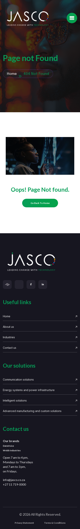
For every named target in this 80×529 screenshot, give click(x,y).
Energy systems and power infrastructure (40, 390)
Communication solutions (40, 379)
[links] (40, 261)
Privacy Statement (24, 522)
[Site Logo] (28, 18)
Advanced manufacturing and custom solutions (40, 411)
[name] (72, 18)
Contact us (40, 347)
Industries (40, 337)
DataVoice (8, 445)
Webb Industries (12, 450)
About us (40, 326)
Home (40, 316)
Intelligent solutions (40, 400)
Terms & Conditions (54, 522)
